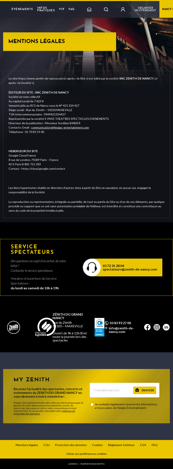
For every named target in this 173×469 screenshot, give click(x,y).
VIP (61, 9)
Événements (22, 9)
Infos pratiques (46, 9)
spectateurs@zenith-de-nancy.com (130, 269)
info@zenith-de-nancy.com (121, 329)
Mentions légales (27, 445)
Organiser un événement (145, 9)
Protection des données (71, 445)
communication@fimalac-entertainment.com (60, 127)
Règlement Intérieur (121, 445)
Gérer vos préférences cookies (86, 453)
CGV (143, 445)
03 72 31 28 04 (113, 265)
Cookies (97, 445)
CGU (46, 445)
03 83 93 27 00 (120, 323)
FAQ (72, 9)
